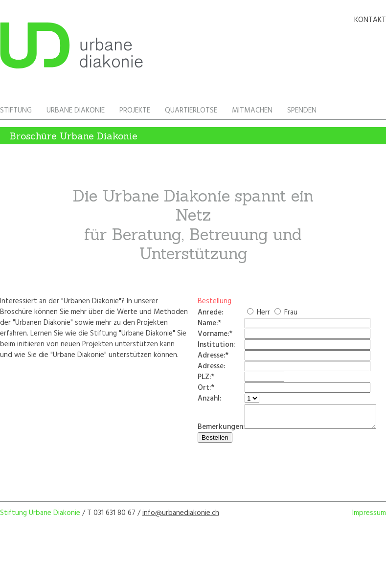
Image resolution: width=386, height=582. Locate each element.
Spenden (302, 110)
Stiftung (16, 110)
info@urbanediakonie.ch (180, 517)
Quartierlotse (191, 110)
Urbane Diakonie (75, 110)
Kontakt (370, 20)
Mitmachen (252, 110)
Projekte (134, 110)
